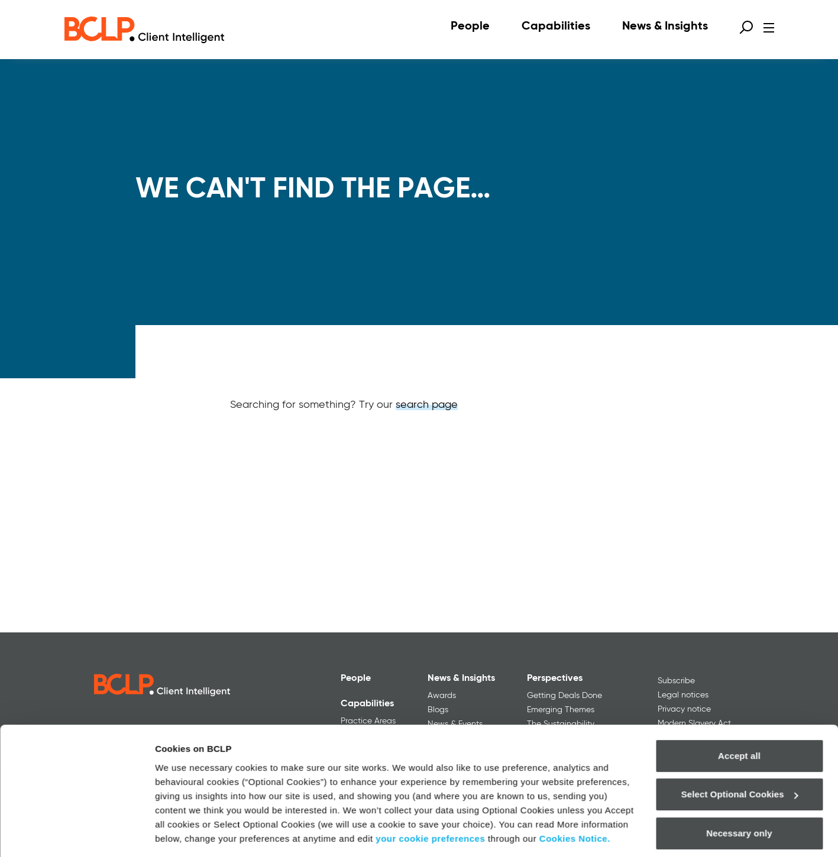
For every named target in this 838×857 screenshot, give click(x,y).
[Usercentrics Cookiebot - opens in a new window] (76, 834)
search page (427, 405)
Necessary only (739, 796)
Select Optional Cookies (739, 757)
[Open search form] (746, 27)
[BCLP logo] (144, 29)
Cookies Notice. (574, 801)
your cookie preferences (430, 801)
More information (191, 834)
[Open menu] (768, 27)
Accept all (739, 718)
